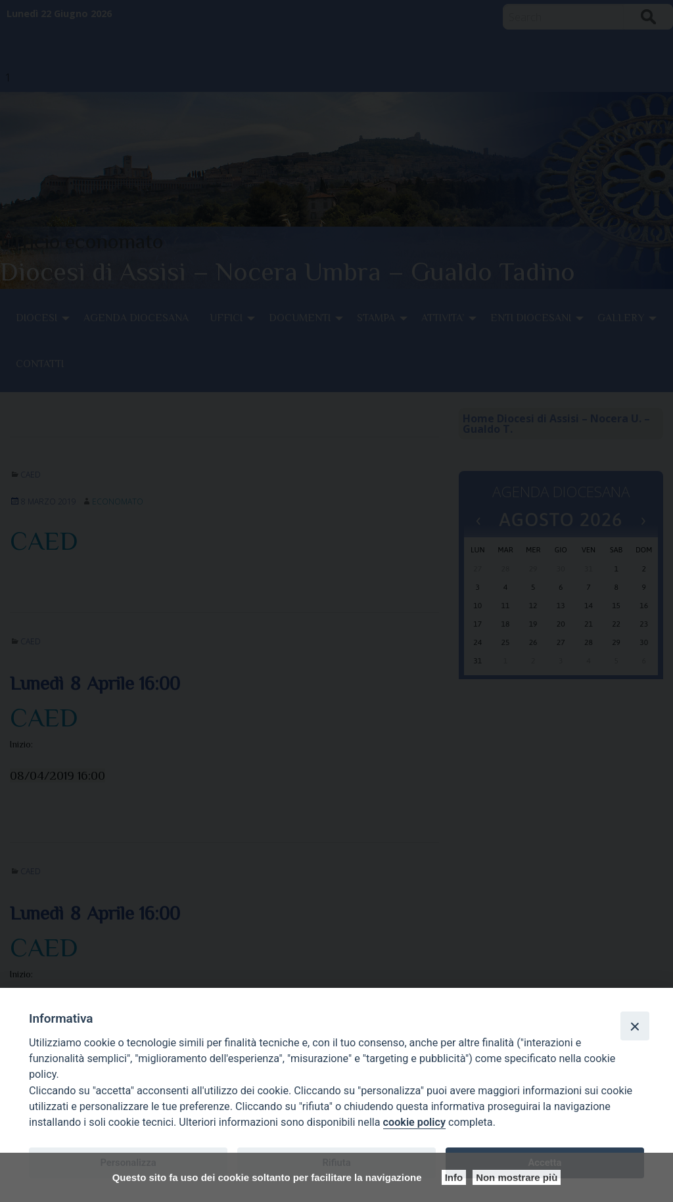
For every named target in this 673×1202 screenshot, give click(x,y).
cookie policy (414, 1122)
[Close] (634, 1026)
